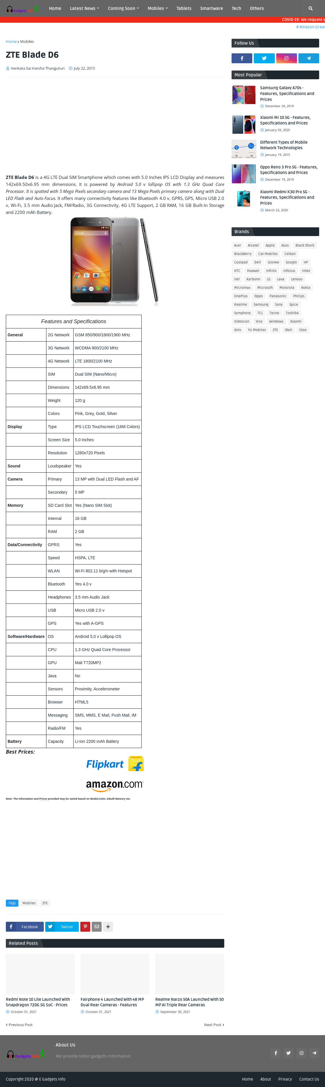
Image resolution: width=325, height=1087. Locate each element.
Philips (299, 296)
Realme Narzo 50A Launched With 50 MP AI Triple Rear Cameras (189, 1002)
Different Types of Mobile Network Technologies (283, 145)
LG (268, 279)
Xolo (237, 330)
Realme (240, 304)
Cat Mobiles (268, 254)
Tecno (274, 313)
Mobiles (27, 41)
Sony (279, 304)
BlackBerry (243, 254)
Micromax (242, 288)
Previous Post (21, 1024)
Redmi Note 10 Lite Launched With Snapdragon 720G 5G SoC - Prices (38, 1002)
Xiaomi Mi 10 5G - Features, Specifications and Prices (285, 120)
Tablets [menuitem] (184, 8)
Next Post (212, 1024)
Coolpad (241, 262)
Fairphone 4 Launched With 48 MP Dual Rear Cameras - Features (112, 1002)
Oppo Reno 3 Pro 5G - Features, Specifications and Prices (289, 170)
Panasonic (278, 296)
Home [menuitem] (55, 8)
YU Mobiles (257, 330)
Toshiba (292, 313)
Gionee (273, 262)
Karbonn (253, 279)
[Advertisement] (115, 125)
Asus (285, 245)
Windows (276, 321)
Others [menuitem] (257, 8)
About (265, 1079)
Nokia (305, 288)
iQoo (303, 330)
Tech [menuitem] (236, 8)
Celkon (290, 254)
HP (306, 262)
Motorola (286, 288)
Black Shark (305, 245)
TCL (260, 313)
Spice (293, 304)
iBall (288, 330)
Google (291, 262)
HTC (237, 271)
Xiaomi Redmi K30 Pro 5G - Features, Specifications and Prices (287, 197)
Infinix (271, 271)
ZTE (45, 903)
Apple (270, 245)
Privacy (285, 1079)
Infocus (289, 271)
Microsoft (265, 288)
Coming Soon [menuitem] (121, 8)
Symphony (242, 313)
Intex (306, 271)
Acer (237, 245)
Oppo (258, 296)
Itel (237, 279)
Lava (280, 279)
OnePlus (241, 296)
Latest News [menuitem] (82, 8)
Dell (257, 262)
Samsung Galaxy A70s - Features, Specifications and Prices (287, 93)
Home (11, 41)
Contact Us (309, 1079)
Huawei (253, 271)
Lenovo (297, 279)
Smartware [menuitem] (211, 8)
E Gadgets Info (52, 1079)
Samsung (261, 304)
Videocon (241, 321)
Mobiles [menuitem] (156, 8)
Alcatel (253, 245)
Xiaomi (296, 321)
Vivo (259, 321)
